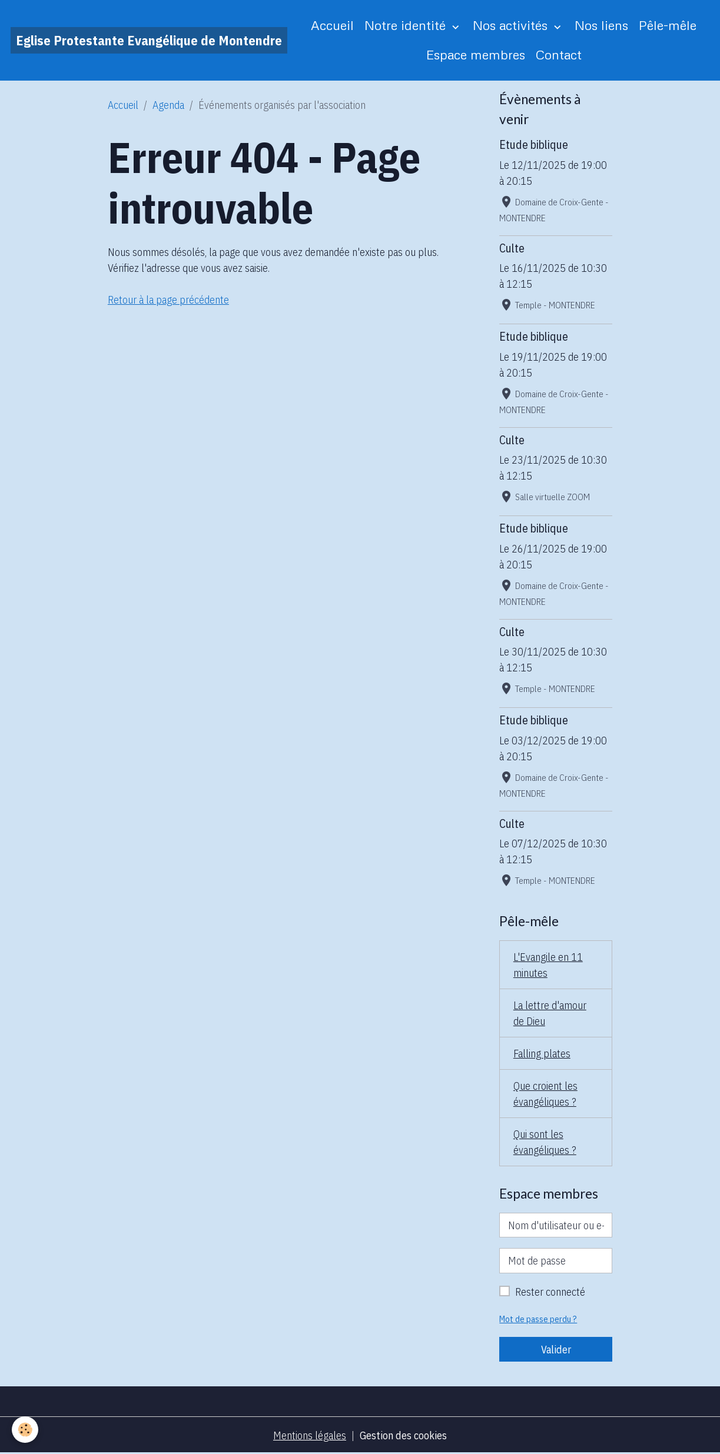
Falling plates (541, 1053)
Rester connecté (550, 1292)
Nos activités (512, 25)
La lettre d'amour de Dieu (549, 1013)
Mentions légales (309, 1435)
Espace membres (475, 54)
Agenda (168, 105)
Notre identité (406, 25)
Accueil (332, 25)
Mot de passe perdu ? (538, 1319)
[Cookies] (25, 1429)
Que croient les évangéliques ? (545, 1094)
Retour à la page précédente (168, 300)
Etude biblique (533, 144)
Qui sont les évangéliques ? (544, 1142)
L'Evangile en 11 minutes (548, 965)
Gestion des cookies (403, 1435)
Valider (556, 1349)
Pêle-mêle (667, 25)
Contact (559, 54)
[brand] (149, 40)
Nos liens (601, 25)
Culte (512, 248)
